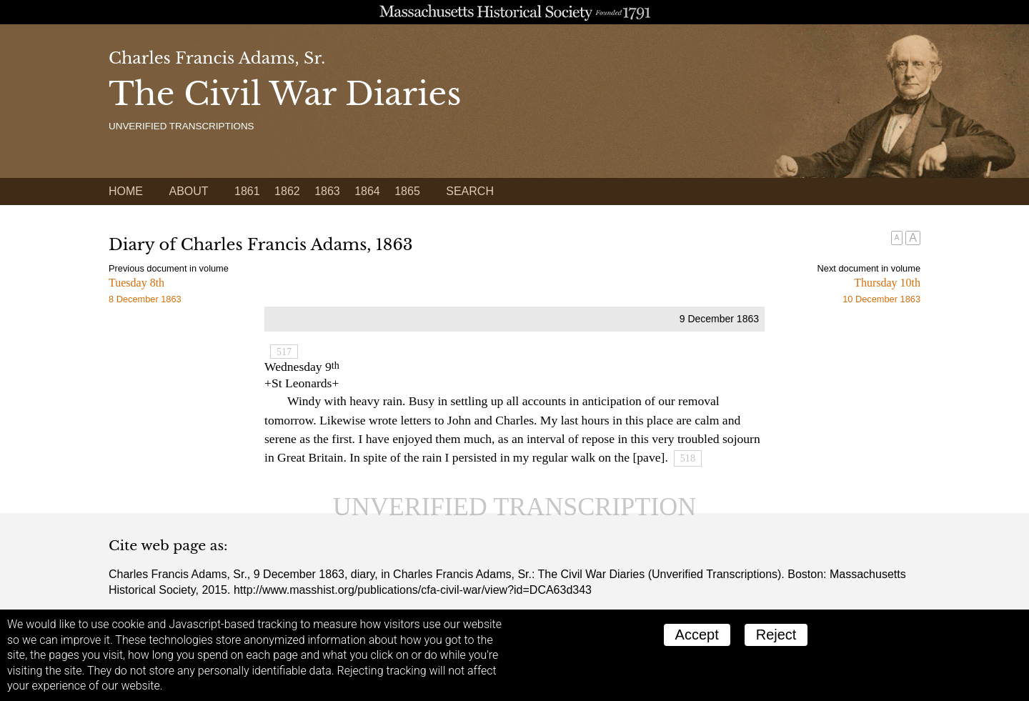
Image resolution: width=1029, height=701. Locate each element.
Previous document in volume (169, 268)
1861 (247, 191)
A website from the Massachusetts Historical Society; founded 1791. (514, 12)
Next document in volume (868, 268)
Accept (697, 634)
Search (470, 191)
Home (126, 191)
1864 (367, 191)
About (188, 191)
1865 (407, 191)
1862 (287, 191)
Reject (776, 634)
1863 (327, 191)
